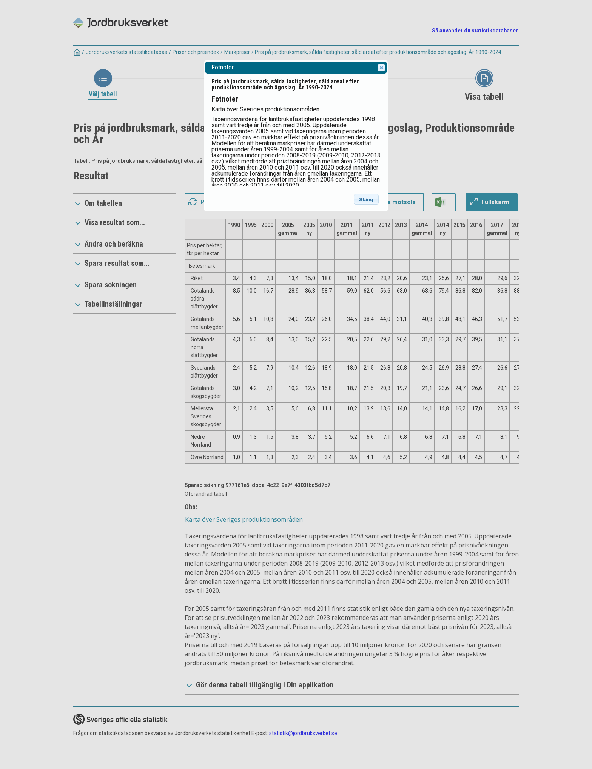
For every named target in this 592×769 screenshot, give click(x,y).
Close (381, 68)
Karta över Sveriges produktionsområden (265, 109)
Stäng (366, 199)
